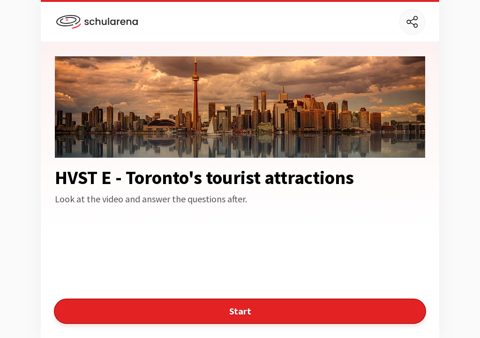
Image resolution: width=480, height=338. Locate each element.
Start (240, 311)
